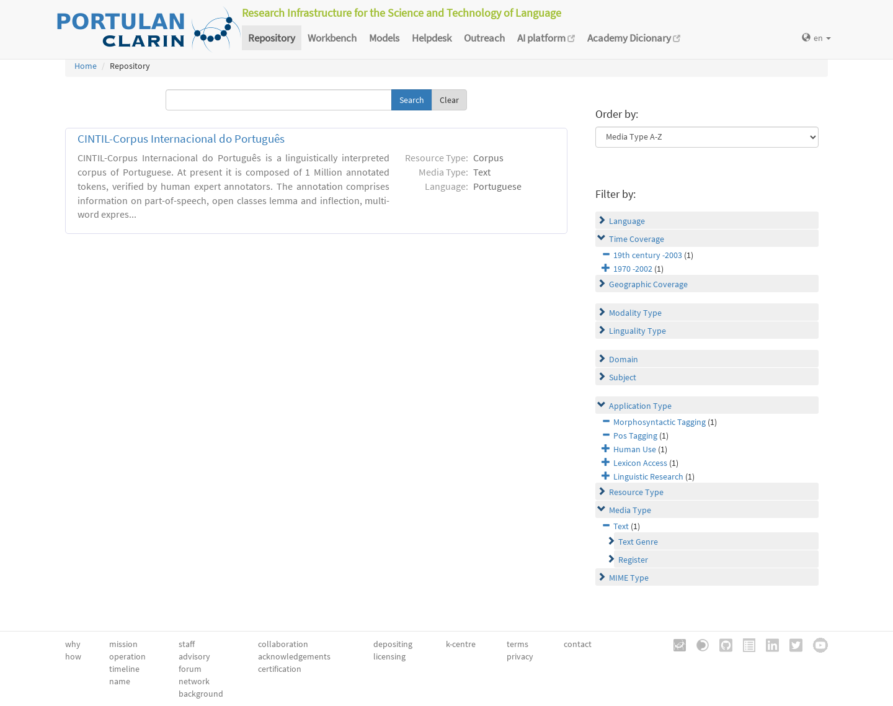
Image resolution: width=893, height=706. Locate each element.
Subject (622, 377)
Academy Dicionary (633, 38)
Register (633, 559)
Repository (271, 38)
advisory (194, 656)
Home (85, 65)
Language (627, 220)
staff (187, 644)
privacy (520, 656)
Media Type (630, 510)
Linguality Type (637, 330)
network (194, 681)
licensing (389, 656)
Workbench (332, 38)
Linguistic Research (648, 476)
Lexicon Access (640, 462)
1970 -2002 (632, 268)
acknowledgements (294, 656)
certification (279, 668)
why (73, 644)
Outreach (484, 38)
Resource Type (636, 492)
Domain (623, 359)
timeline (124, 668)
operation (127, 656)
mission (123, 644)
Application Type (640, 405)
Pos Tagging (635, 435)
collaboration (283, 644)
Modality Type (635, 312)
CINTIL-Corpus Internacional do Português (181, 139)
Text (621, 526)
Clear (449, 99)
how (73, 656)
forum (190, 668)
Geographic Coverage (648, 284)
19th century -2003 (647, 255)
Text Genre (638, 541)
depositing (392, 644)
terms (517, 644)
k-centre (461, 644)
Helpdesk (431, 38)
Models (384, 38)
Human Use (634, 449)
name (119, 681)
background (201, 693)
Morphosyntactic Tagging (659, 421)
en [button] (816, 37)
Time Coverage (636, 238)
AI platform (546, 38)
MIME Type (629, 577)
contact (578, 644)
